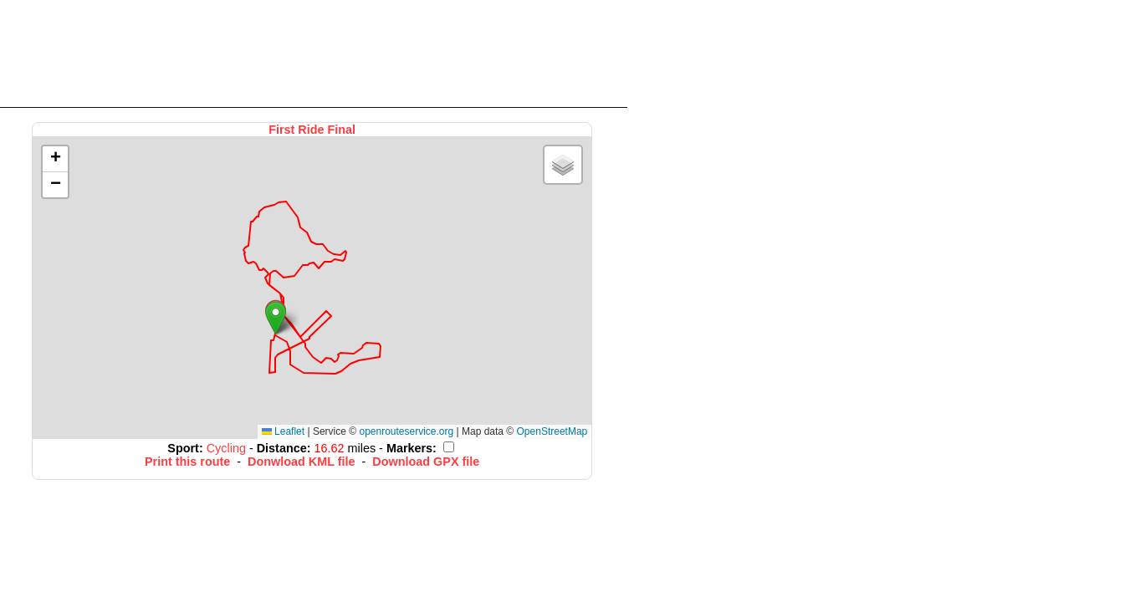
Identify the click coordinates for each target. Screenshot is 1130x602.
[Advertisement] (313, 52)
